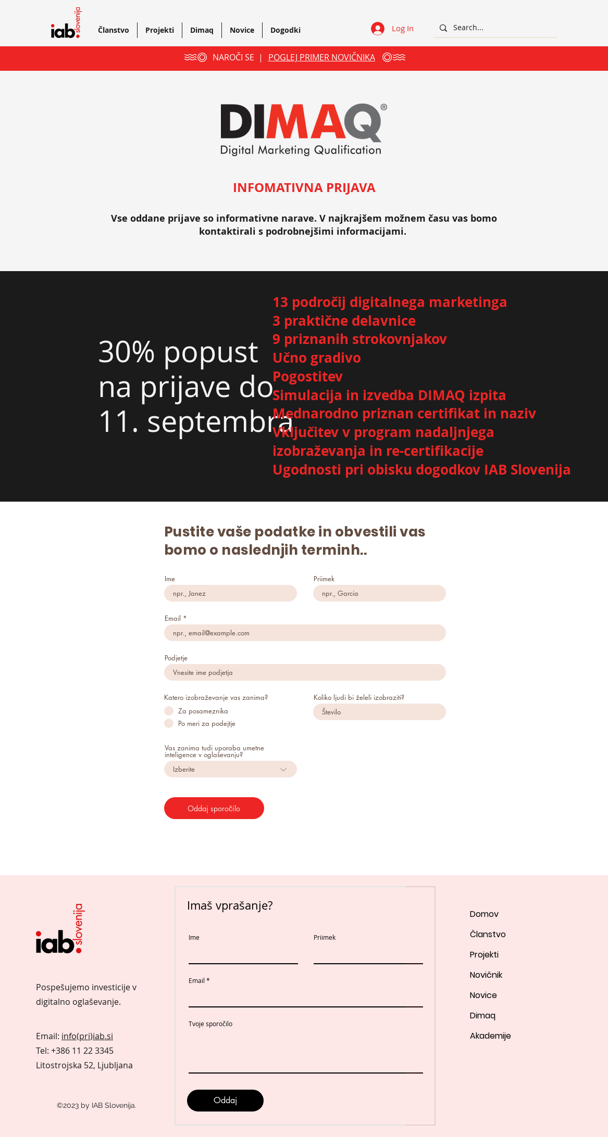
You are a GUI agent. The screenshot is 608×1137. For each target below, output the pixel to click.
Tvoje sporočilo (210, 1023)
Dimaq (482, 1015)
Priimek (324, 579)
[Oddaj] (225, 1101)
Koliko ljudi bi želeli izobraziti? (359, 697)
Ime (170, 579)
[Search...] (494, 28)
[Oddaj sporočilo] (214, 808)
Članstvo (488, 934)
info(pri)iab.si (87, 1036)
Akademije (490, 1036)
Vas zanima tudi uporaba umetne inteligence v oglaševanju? (214, 751)
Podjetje (176, 658)
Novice (483, 995)
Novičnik (486, 975)
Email (173, 618)
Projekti (484, 955)
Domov (484, 914)
